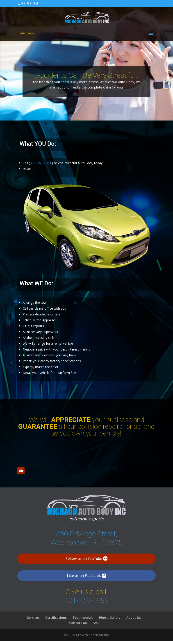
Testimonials (83, 617)
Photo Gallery (110, 617)
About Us (133, 617)
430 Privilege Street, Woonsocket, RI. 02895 (86, 538)
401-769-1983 (29, 3)
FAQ (96, 623)
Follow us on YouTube (84, 558)
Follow (34, 470)
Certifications (56, 617)
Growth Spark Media (92, 635)
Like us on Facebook (84, 575)
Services (33, 617)
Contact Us (78, 623)
